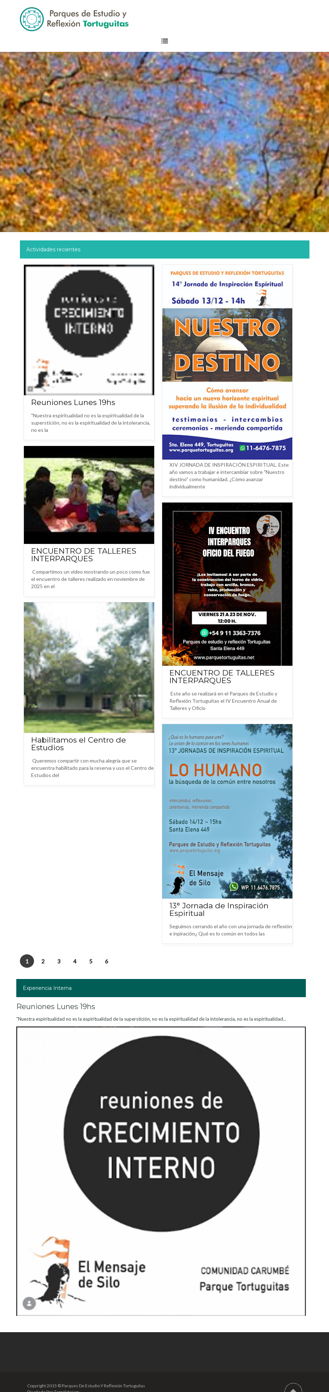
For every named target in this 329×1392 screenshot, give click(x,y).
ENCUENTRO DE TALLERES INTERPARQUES (83, 554)
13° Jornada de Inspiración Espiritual (219, 909)
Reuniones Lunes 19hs (73, 402)
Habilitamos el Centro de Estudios (78, 743)
